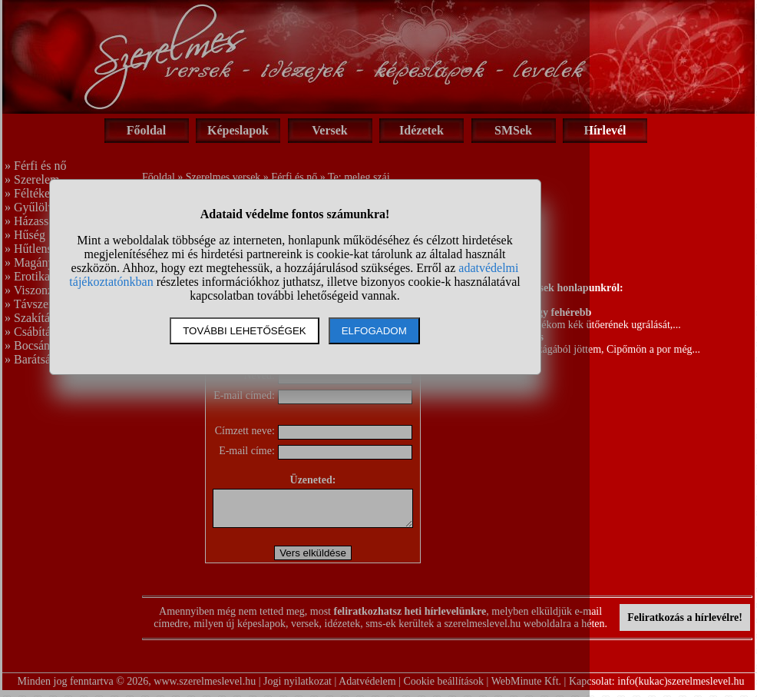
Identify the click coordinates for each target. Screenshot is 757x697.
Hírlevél (604, 130)
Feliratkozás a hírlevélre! (684, 624)
